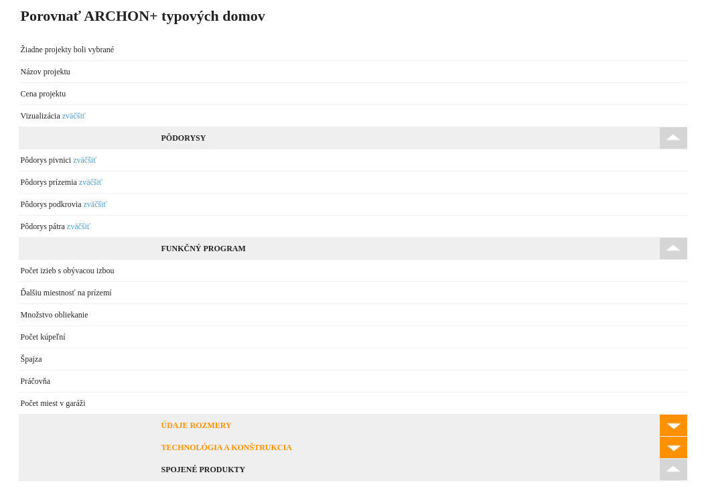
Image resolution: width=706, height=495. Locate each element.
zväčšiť (74, 116)
